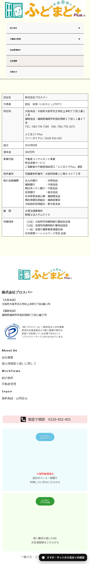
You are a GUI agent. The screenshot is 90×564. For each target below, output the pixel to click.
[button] (45, 437)
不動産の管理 (45, 39)
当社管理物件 (15, 49)
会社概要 (13, 60)
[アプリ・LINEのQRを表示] (63, 557)
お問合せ (13, 71)
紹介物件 (45, 28)
